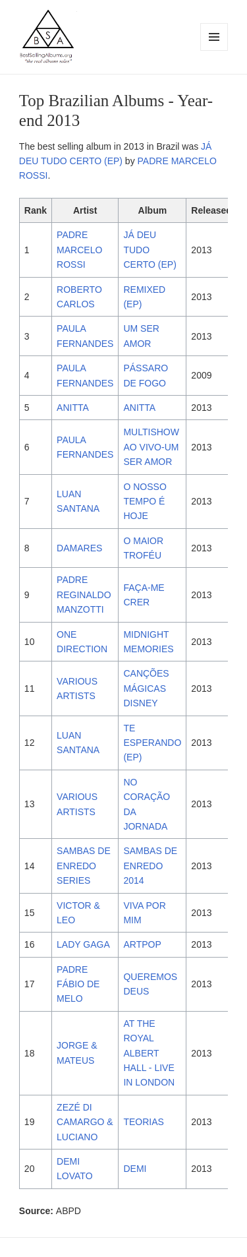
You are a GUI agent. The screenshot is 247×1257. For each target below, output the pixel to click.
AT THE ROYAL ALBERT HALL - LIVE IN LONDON (149, 1053)
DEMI (134, 1168)
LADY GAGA (83, 944)
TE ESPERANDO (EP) (152, 743)
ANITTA (73, 407)
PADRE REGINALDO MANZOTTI (84, 594)
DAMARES (79, 548)
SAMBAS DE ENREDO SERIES (84, 865)
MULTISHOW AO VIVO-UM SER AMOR (151, 447)
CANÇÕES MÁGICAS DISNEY (146, 688)
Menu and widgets (214, 50)
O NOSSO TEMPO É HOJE (144, 501)
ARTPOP (142, 944)
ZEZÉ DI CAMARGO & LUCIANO (85, 1122)
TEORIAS (143, 1122)
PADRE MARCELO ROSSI (79, 250)
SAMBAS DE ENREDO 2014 (150, 865)
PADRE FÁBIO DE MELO (78, 984)
